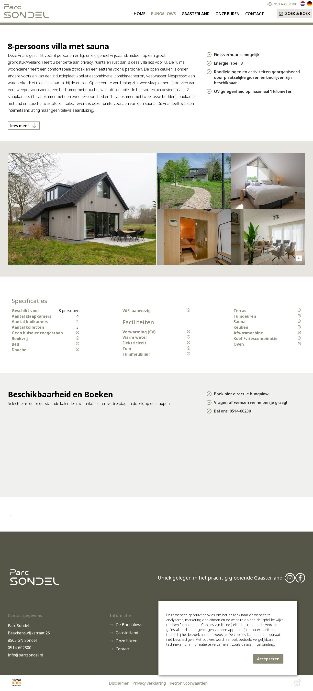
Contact (123, 649)
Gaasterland (127, 632)
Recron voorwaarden (189, 683)
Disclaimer (119, 683)
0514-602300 (19, 647)
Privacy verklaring (149, 683)
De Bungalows (129, 624)
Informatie (120, 615)
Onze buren (126, 640)
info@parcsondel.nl (25, 655)
